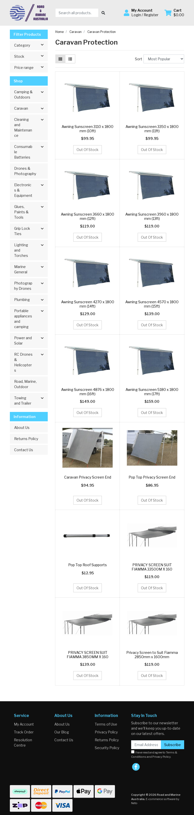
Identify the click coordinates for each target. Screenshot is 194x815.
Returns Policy (26, 439)
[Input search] (77, 12)
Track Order (24, 732)
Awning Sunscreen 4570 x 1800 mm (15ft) (152, 304)
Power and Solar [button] (23, 340)
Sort (138, 59)
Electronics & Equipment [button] (23, 190)
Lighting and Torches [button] (21, 250)
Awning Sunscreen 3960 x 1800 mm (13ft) (152, 216)
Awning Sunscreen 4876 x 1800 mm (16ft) (87, 391)
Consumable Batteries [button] (23, 151)
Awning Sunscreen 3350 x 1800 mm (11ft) (152, 128)
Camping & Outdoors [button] (23, 94)
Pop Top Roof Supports (87, 565)
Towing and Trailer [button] (22, 400)
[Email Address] (146, 744)
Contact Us (23, 450)
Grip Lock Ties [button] (22, 231)
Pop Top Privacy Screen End (152, 477)
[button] (141, 12)
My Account (24, 724)
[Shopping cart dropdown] (174, 12)
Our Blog (61, 732)
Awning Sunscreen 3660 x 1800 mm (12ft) (87, 216)
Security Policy (107, 748)
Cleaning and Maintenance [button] (23, 127)
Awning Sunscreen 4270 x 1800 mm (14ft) (87, 304)
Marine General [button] (20, 269)
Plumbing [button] (22, 299)
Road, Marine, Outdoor (25, 384)
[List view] (70, 58)
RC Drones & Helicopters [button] (23, 362)
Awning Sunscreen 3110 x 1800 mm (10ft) (87, 128)
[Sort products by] (163, 58)
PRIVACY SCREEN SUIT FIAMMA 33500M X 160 (152, 567)
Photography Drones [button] (23, 286)
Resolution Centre (23, 742)
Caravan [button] (21, 108)
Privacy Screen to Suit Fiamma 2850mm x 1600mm (152, 654)
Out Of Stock (88, 149)
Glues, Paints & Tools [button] (21, 211)
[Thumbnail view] (60, 58)
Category (30, 44)
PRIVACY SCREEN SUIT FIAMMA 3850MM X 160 (87, 654)
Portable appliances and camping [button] (23, 319)
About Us (22, 427)
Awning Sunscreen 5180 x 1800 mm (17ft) (152, 391)
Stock (30, 56)
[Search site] (103, 12)
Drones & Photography (25, 171)
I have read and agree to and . (154, 754)
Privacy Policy (106, 732)
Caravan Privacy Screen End (87, 477)
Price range (30, 67)
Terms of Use (106, 724)
